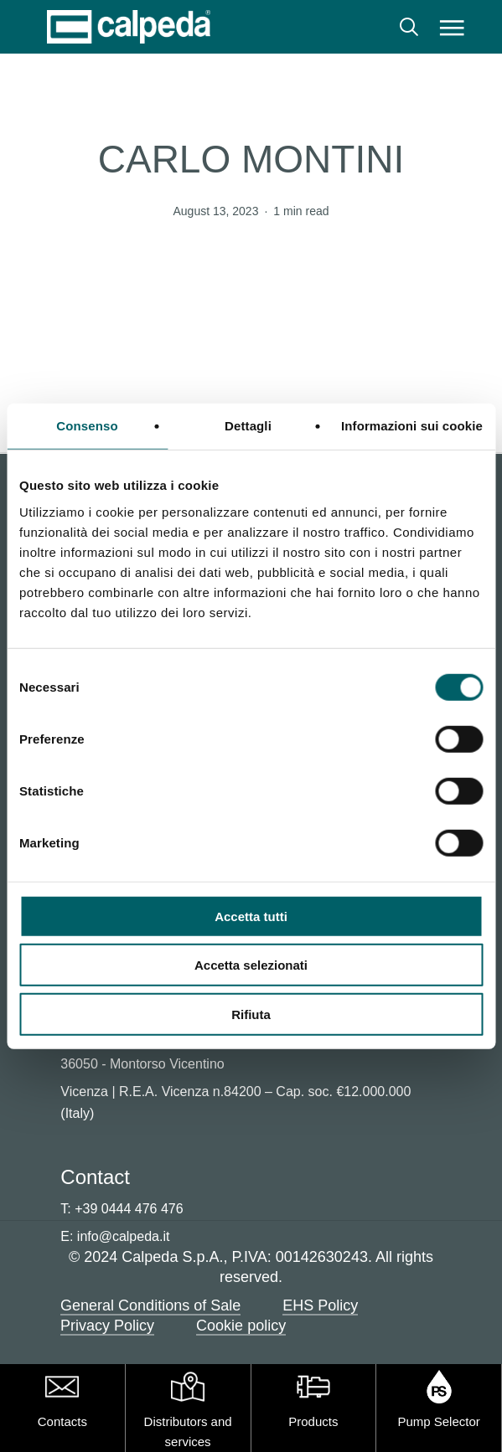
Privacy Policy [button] (107, 1325)
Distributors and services (188, 1431)
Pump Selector (438, 1421)
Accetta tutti (251, 916)
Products (313, 1421)
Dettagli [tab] (248, 426)
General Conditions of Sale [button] (150, 1305)
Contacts (62, 1421)
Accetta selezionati (251, 965)
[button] (452, 27)
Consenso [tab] (86, 426)
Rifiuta (251, 1014)
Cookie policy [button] (241, 1325)
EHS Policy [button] (320, 1305)
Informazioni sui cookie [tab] (412, 426)
